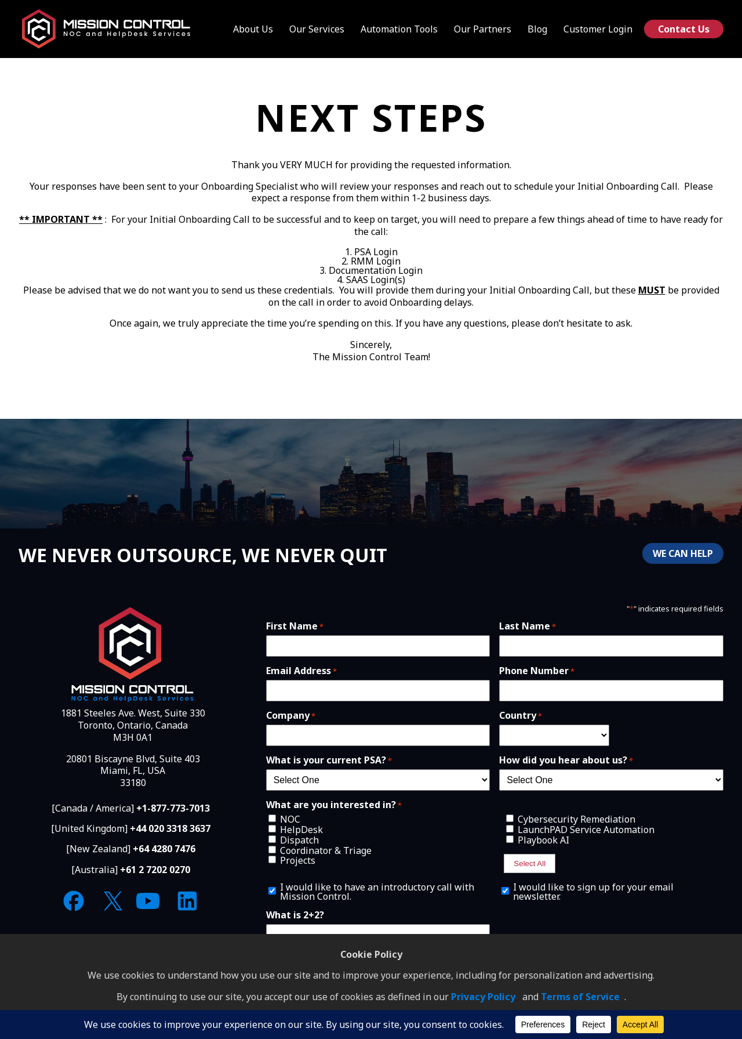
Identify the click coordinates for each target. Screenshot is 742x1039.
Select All (529, 863)
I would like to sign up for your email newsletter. (593, 891)
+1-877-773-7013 (173, 808)
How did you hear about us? (566, 760)
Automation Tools (399, 29)
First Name (294, 626)
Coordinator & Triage (326, 850)
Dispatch (299, 840)
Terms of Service (580, 996)
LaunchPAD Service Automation (586, 829)
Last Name (527, 626)
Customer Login (597, 29)
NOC (290, 819)
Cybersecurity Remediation (576, 819)
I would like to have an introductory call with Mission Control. (377, 891)
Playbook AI (543, 840)
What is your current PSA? (329, 760)
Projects (297, 860)
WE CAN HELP (683, 553)
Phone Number (536, 670)
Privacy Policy (483, 996)
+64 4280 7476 (164, 848)
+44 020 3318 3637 (170, 828)
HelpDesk (301, 829)
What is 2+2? (295, 914)
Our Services (316, 29)
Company (290, 715)
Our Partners (482, 29)
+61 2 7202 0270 (155, 869)
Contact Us (684, 29)
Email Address (301, 670)
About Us (253, 29)
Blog (537, 29)
